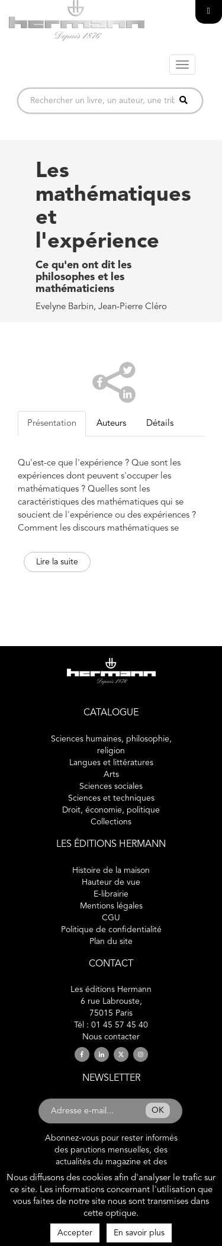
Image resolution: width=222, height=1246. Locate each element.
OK (158, 1110)
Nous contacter (111, 1037)
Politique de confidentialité (111, 930)
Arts (111, 774)
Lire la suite (57, 562)
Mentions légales (111, 906)
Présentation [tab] (51, 423)
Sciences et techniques (111, 798)
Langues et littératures (111, 763)
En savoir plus (139, 1233)
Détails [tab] (159, 423)
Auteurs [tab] (111, 423)
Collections (111, 822)
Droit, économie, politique (111, 810)
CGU (111, 918)
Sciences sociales (111, 786)
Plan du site (111, 941)
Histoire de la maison (111, 870)
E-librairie (111, 894)
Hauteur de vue (111, 882)
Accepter (74, 1233)
